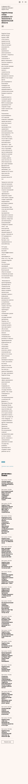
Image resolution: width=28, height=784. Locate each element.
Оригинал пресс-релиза (7, 467)
